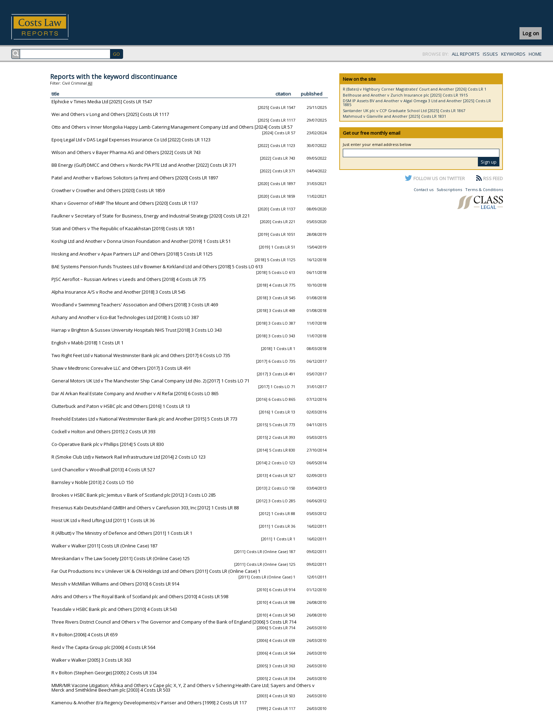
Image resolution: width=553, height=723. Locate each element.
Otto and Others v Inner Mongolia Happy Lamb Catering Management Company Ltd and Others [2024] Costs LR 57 (171, 127)
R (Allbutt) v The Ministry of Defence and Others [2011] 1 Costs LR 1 (121, 533)
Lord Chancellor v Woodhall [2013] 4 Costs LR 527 (103, 469)
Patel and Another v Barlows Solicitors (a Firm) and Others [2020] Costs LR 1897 (134, 177)
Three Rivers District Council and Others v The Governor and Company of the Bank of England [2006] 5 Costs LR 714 (173, 622)
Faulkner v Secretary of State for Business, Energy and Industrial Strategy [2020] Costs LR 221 (150, 216)
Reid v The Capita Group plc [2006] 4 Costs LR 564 (103, 647)
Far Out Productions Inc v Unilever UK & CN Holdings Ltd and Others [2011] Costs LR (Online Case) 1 (155, 571)
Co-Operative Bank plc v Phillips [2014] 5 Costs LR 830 (107, 444)
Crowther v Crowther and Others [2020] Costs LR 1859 (108, 190)
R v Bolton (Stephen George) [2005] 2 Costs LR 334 (104, 672)
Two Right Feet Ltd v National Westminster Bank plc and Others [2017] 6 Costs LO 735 (140, 355)
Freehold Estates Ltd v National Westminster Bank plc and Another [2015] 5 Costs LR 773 (144, 419)
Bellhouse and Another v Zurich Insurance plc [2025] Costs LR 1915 (405, 95)
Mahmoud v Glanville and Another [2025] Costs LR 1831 (394, 116)
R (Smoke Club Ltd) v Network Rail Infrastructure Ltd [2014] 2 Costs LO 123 (128, 457)
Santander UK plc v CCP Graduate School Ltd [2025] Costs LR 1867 (404, 110)
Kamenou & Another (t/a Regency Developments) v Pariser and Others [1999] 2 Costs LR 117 (149, 702)
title (55, 94)
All (90, 83)
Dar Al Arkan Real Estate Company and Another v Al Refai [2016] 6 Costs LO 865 (135, 393)
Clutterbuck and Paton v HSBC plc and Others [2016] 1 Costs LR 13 (120, 406)
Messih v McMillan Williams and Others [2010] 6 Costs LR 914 (115, 584)
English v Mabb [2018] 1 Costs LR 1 (87, 342)
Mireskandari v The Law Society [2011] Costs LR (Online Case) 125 (120, 558)
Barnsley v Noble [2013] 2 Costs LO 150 (92, 482)
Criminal (79, 83)
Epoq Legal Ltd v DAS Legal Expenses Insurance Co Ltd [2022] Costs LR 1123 (131, 139)
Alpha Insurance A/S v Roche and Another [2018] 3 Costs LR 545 (118, 292)
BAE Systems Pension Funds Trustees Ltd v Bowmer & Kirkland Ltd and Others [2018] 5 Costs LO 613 (157, 266)
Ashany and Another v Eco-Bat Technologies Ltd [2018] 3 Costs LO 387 (125, 317)
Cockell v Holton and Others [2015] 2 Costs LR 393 (103, 431)
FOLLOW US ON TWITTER (439, 178)
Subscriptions (449, 189)
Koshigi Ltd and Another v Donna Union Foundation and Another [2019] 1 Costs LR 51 (141, 241)
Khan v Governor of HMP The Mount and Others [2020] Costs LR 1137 (124, 203)
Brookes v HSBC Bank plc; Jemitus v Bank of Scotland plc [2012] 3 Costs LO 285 (133, 495)
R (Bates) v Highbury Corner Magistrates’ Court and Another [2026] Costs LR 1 (414, 89)
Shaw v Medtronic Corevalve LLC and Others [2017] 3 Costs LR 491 (121, 368)
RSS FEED (493, 178)
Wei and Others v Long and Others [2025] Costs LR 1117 (110, 114)
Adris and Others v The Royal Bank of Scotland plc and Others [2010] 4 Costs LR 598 (139, 596)
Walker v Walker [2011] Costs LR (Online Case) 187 (104, 546)
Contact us (423, 189)
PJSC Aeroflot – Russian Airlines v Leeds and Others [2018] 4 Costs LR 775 (128, 279)
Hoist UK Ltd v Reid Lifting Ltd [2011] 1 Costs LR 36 (102, 520)
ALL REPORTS (466, 54)
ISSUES (490, 54)
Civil (66, 83)
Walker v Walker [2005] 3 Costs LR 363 (91, 660)
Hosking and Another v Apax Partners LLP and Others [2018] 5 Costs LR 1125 (132, 254)
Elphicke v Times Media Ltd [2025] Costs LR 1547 (101, 101)
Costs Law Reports (48, 26)
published (311, 94)
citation (283, 94)
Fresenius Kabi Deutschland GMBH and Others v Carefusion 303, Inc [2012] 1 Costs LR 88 (145, 507)
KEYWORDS (513, 54)
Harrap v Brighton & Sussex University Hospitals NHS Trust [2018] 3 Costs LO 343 (136, 330)
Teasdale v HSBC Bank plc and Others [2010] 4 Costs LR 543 (114, 609)
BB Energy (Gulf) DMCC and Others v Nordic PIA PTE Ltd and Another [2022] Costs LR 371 (143, 165)
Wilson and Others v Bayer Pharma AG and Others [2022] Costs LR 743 (126, 152)
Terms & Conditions (484, 189)
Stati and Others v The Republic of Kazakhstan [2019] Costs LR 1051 (123, 228)
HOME (535, 54)
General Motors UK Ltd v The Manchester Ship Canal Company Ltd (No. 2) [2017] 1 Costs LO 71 (150, 381)
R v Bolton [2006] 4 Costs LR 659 (84, 634)
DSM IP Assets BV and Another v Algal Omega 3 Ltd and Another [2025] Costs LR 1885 (417, 102)
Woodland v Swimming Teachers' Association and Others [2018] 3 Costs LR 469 (134, 304)
